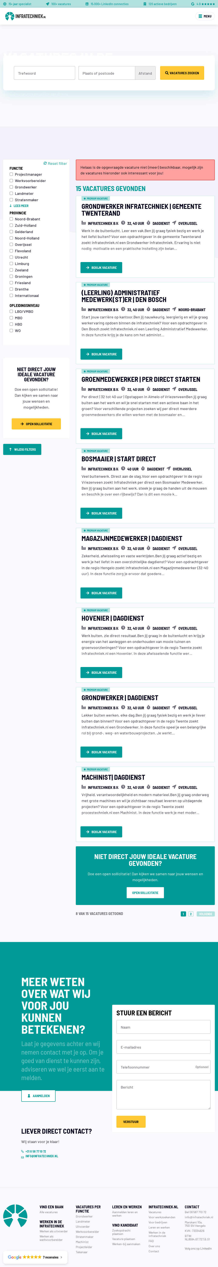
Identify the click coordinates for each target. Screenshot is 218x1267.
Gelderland (24, 231)
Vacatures (155, 1188)
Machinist (82, 1218)
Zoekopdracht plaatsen (121, 1208)
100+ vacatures (61, 4)
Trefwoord (27, 73)
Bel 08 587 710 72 (196, 1188)
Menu (205, 16)
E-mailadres (131, 1023)
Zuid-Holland (25, 225)
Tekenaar (81, 1228)
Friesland (23, 282)
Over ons (154, 1222)
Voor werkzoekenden (162, 1193)
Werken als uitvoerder (54, 1207)
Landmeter (24, 193)
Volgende (205, 890)
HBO (18, 323)
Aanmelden (38, 1072)
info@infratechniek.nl (199, 1193)
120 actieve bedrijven (163, 4)
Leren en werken (159, 1204)
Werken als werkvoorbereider (51, 1214)
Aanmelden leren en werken (125, 1190)
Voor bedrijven (158, 1198)
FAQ (151, 1217)
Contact (154, 1227)
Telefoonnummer (135, 1043)
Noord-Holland (27, 237)
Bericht (127, 1063)
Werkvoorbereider (30, 180)
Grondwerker (26, 186)
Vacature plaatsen (123, 1215)
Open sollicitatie (145, 869)
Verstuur (131, 1098)
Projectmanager (28, 174)
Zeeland (21, 269)
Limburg (22, 263)
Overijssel (23, 244)
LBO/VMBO (24, 311)
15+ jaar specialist (20, 4)
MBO (18, 317)
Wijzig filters (22, 449)
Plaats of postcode (98, 73)
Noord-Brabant (27, 218)
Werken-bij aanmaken (126, 1220)
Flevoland (23, 250)
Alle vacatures (49, 1188)
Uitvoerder (83, 1203)
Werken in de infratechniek (157, 1210)
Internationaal (27, 295)
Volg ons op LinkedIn (198, 1225)
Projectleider (84, 1223)
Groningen (24, 276)
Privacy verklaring (147, 1256)
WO (18, 330)
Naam (125, 1003)
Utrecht (21, 256)
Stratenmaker (26, 199)
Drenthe (22, 288)
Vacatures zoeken (182, 73)
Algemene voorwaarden (178, 1256)
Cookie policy (206, 1256)
